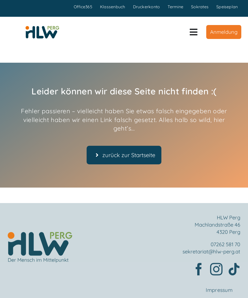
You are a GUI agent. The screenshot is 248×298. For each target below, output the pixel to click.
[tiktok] (234, 270)
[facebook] (199, 270)
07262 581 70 (225, 245)
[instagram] (216, 270)
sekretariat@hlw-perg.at (211, 252)
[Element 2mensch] (40, 236)
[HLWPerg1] (42, 28)
